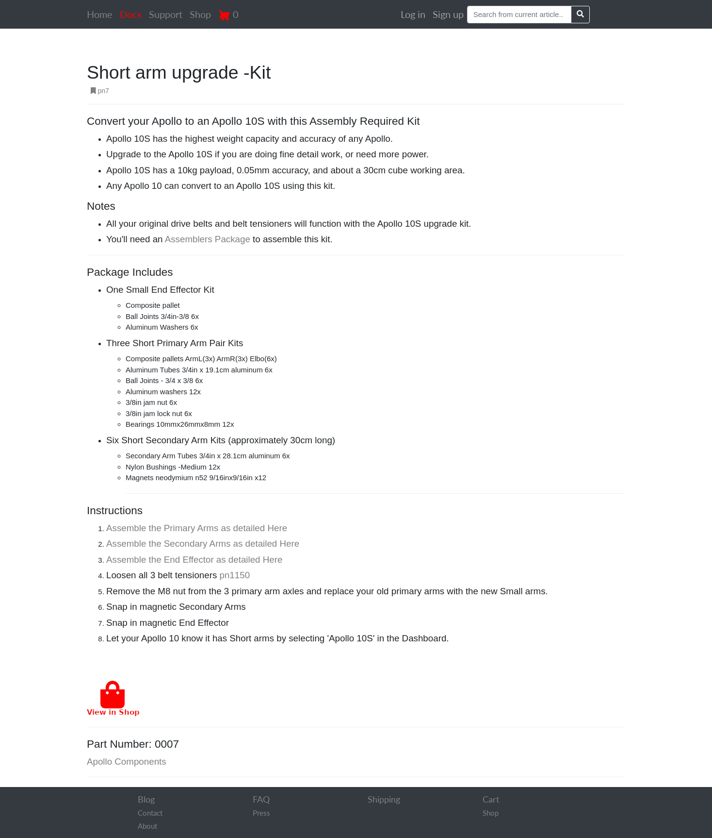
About (147, 825)
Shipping (384, 799)
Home (100, 14)
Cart (491, 799)
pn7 (100, 91)
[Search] (519, 14)
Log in (413, 14)
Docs (131, 14)
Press (261, 812)
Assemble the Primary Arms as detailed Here (196, 528)
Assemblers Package (207, 239)
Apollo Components (126, 761)
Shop (200, 14)
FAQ (261, 799)
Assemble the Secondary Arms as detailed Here (202, 543)
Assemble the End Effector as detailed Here (194, 559)
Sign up (448, 14)
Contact (150, 812)
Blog (146, 799)
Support (165, 14)
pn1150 (235, 575)
